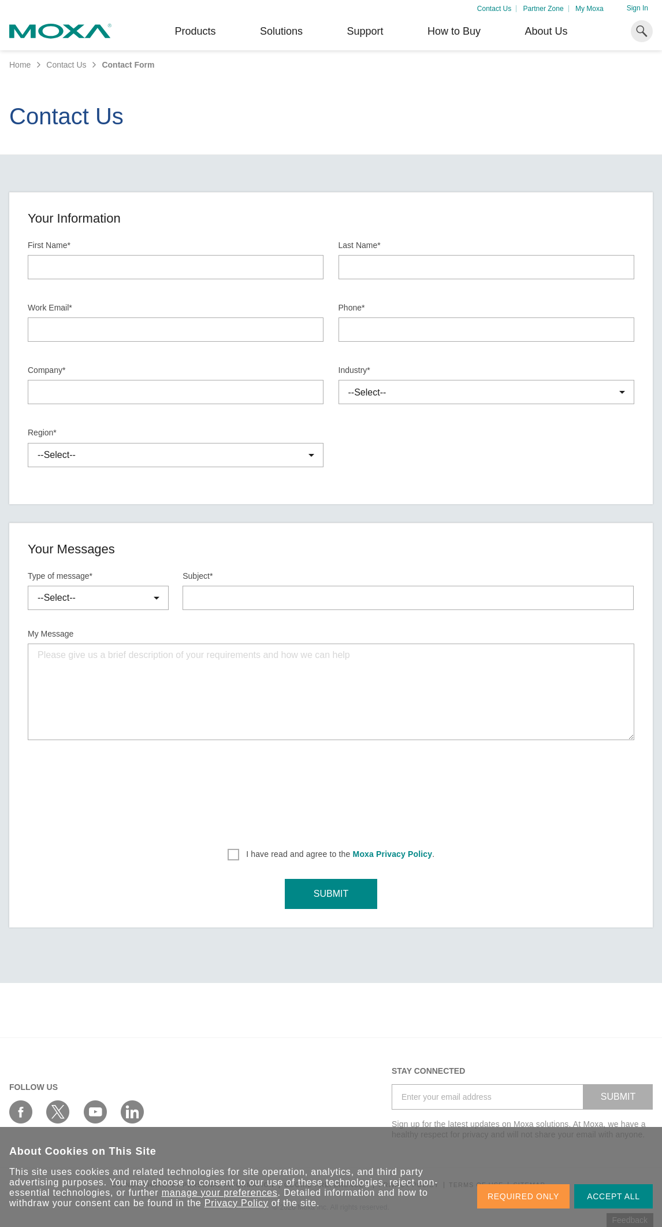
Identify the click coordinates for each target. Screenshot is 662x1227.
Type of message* (60, 576)
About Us (546, 31)
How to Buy (454, 31)
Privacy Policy (236, 1203)
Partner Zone (543, 8)
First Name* (49, 245)
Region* (42, 432)
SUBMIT (331, 894)
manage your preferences (220, 1193)
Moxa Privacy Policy (393, 854)
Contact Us (494, 8)
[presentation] (331, 790)
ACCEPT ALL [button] (613, 1196)
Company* (46, 370)
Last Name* (360, 245)
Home (20, 64)
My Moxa (589, 8)
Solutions (281, 31)
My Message (50, 633)
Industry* (354, 370)
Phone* (352, 307)
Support (365, 31)
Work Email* (50, 307)
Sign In (637, 8)
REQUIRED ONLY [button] (523, 1196)
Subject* (198, 576)
